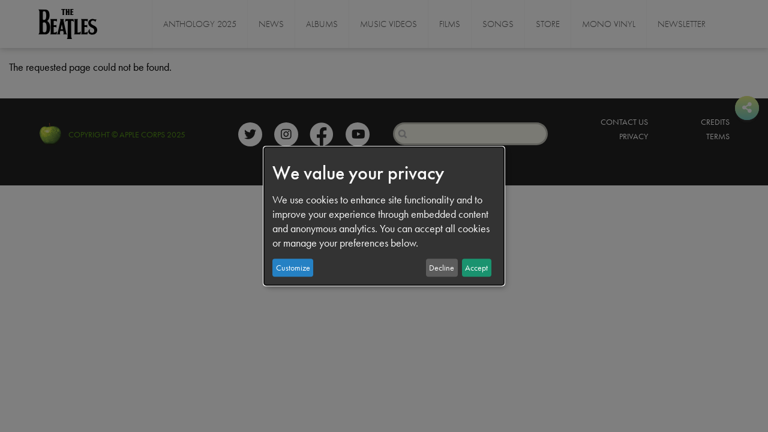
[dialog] (384, 216)
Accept (476, 267)
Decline (441, 267)
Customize (293, 267)
